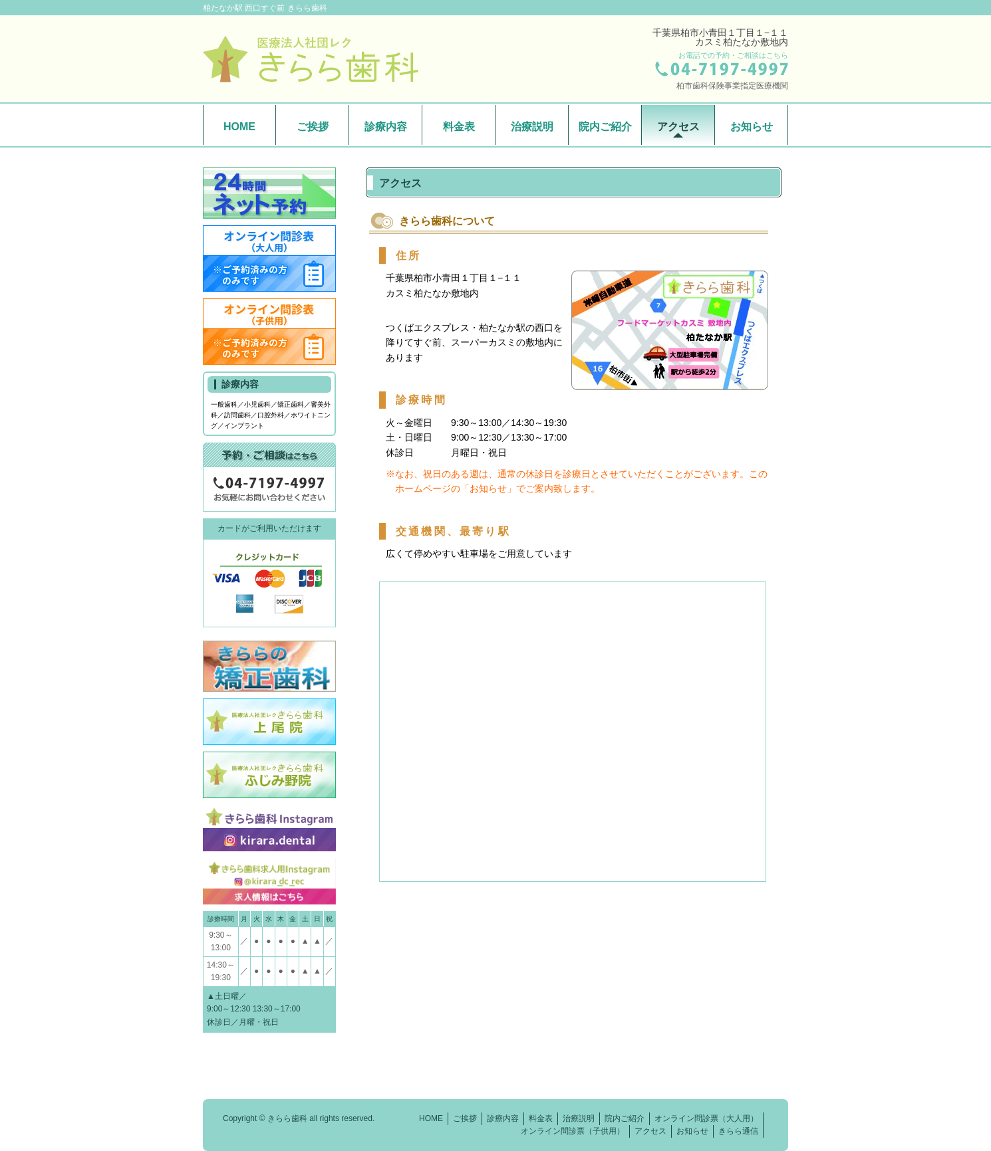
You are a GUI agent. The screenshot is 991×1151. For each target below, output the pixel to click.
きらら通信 (738, 1131)
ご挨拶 (313, 126)
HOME (239, 126)
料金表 (459, 126)
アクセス (678, 126)
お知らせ (751, 126)
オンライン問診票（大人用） (706, 1118)
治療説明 (532, 126)
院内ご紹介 (605, 126)
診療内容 (385, 126)
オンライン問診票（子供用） (573, 1131)
